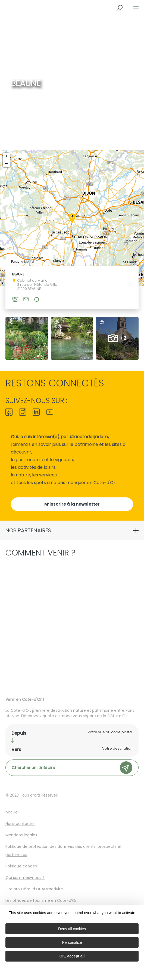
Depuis (18, 733)
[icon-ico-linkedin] (36, 413)
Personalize (72, 942)
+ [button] (6, 156)
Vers (16, 749)
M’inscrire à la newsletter (72, 504)
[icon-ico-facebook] (10, 413)
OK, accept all (72, 956)
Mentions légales (21, 835)
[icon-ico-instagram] (22, 413)
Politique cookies (21, 866)
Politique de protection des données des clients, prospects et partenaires (63, 850)
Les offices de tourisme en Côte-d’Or (41, 900)
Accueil (12, 812)
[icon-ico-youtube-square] (48, 413)
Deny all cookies (72, 929)
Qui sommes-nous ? (25, 877)
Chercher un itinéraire (72, 767)
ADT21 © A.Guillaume (12, 323)
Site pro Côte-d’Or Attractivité (34, 889)
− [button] (6, 163)
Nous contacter (20, 823)
